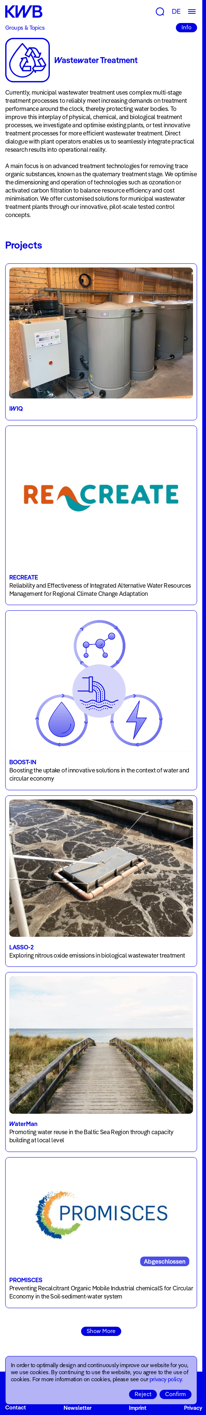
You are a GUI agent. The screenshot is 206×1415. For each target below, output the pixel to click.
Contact (15, 1407)
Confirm (175, 1394)
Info (186, 27)
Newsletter (77, 1407)
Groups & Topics (25, 27)
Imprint (138, 1407)
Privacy (193, 1407)
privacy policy (165, 1379)
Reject (143, 1394)
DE (176, 11)
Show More (101, 1330)
